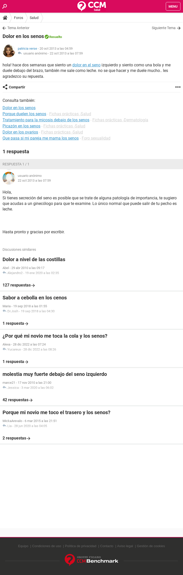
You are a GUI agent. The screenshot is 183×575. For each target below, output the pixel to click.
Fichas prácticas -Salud (70, 113)
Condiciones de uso (46, 546)
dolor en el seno (86, 65)
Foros (18, 18)
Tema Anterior (18, 28)
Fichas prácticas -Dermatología (120, 120)
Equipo (23, 546)
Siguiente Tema (164, 28)
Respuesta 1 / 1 (16, 164)
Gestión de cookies (151, 546)
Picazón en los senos (21, 126)
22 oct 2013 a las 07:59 (66, 53)
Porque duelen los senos (24, 113)
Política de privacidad (80, 546)
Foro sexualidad (96, 138)
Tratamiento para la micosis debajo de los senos (46, 120)
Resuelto (55, 37)
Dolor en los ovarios (20, 132)
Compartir (17, 87)
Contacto (106, 546)
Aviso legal (125, 546)
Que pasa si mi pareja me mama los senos (41, 138)
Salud (34, 18)
